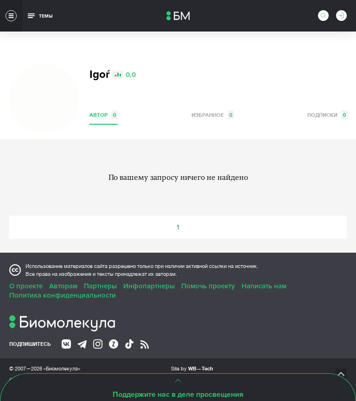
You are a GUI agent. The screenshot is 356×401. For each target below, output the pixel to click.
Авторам (63, 286)
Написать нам (264, 286)
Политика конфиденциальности (62, 295)
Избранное (212, 114)
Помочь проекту (208, 286)
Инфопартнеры (149, 286)
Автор (103, 114)
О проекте (26, 286)
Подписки (327, 114)
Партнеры (100, 286)
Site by (192, 368)
